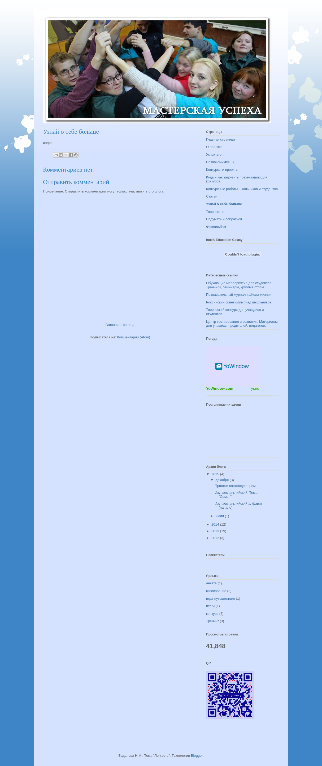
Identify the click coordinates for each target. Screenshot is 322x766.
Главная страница (119, 325)
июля (220, 516)
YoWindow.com (219, 388)
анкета (211, 583)
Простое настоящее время (236, 486)
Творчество (215, 212)
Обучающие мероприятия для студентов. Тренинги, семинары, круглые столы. (239, 285)
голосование (216, 591)
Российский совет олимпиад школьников (238, 302)
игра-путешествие (220, 599)
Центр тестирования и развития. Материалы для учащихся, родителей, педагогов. (242, 324)
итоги (210, 606)
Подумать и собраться (224, 219)
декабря (223, 480)
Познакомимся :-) (220, 162)
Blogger (197, 756)
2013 (215, 531)
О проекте (214, 147)
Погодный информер (232, 366)
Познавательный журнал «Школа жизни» (239, 295)
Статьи (211, 196)
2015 (215, 474)
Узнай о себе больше (224, 204)
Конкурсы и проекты (222, 170)
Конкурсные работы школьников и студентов (242, 189)
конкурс (212, 614)
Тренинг (212, 621)
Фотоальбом (216, 227)
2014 (215, 524)
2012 (215, 538)
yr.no (255, 388)
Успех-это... (215, 154)
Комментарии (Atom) (133, 337)
